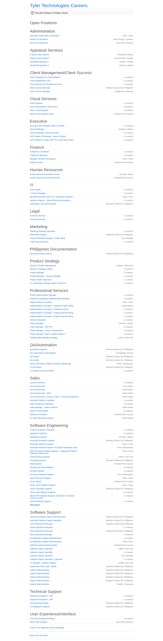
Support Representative (39, 570)
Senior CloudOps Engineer (41, 489)
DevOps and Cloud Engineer (41, 467)
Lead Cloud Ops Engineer (40, 478)
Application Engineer (38, 433)
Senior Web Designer (38, 622)
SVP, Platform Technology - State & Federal (48, 136)
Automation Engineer (38, 349)
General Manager (37, 129)
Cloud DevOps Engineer (40, 457)
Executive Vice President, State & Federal (47, 126)
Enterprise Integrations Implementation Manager (50, 299)
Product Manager (37, 273)
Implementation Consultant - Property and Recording (51, 313)
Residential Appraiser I (39, 62)
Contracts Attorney (37, 216)
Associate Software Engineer (42, 444)
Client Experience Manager (41, 534)
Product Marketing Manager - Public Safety (47, 238)
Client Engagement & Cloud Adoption (45, 77)
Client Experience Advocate (41, 524)
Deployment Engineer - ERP (41, 596)
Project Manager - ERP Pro (41, 327)
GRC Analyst (35, 190)
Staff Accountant (36, 162)
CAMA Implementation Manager (43, 295)
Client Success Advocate (40, 88)
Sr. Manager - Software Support (43, 563)
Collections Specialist (38, 155)
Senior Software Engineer (40, 501)
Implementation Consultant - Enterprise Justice (49, 309)
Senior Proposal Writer (39, 411)
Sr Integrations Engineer (40, 607)
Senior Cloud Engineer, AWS (41, 114)
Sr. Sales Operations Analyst (41, 418)
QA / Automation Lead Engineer (43, 353)
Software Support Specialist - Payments (46, 559)
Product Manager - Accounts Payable (45, 276)
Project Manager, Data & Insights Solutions (47, 334)
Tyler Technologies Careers (58, 5)
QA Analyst (34, 356)
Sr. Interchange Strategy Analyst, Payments (48, 283)
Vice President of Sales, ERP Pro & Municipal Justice (52, 140)
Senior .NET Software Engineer (43, 485)
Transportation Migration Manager (44, 338)
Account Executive (37, 383)
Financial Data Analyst (39, 603)
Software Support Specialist (41, 549)
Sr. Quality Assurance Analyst (42, 371)
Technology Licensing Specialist (43, 204)
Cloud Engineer (36, 103)
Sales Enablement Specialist (41, 404)
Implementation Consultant (41, 302)
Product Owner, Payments (40, 280)
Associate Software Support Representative (48, 517)
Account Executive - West (40, 393)
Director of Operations (39, 39)
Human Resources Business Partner (45, 174)
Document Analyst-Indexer (41, 254)
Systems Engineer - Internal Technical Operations (50, 200)
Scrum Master (35, 481)
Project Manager (37, 323)
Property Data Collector (39, 55)
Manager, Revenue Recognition (43, 159)
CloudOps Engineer (38, 460)
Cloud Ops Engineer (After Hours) (44, 107)
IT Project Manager (38, 193)
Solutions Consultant (38, 414)
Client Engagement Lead (40, 81)
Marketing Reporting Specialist (42, 231)
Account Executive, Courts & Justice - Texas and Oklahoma (54, 397)
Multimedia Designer (38, 235)
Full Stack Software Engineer (42, 474)
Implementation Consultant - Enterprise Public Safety (51, 306)
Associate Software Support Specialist (45, 520)
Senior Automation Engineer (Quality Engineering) (50, 364)
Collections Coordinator (39, 152)
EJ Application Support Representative (46, 538)
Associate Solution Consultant (42, 400)
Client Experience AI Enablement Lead (46, 84)
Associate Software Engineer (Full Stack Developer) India (53, 447)
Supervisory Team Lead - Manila (43, 566)
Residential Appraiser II (39, 65)
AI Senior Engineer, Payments (42, 430)
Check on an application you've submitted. (47, 628)
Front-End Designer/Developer (42, 618)
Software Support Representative (43, 545)
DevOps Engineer (37, 471)
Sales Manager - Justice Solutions (44, 407)
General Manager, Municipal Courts (44, 133)
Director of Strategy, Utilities (41, 269)
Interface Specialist (38, 320)
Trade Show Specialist (39, 242)
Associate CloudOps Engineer (42, 440)
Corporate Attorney (38, 219)
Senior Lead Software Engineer (43, 492)
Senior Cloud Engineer (39, 110)
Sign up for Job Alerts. (39, 635)
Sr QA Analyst (35, 367)
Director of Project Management (43, 265)
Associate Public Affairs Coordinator (44, 36)
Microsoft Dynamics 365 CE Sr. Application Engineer (51, 197)
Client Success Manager (40, 91)
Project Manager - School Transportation (46, 330)
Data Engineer (36, 464)
